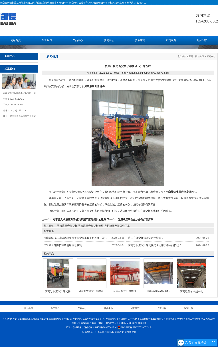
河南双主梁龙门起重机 (91, 291)
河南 (124, 331)
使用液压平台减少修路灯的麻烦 (135, 219)
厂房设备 (171, 40)
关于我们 (47, 40)
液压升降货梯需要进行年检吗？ (146, 237)
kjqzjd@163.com (18, 110)
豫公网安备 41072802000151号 (134, 327)
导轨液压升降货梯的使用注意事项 (63, 245)
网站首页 (16, 40)
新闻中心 (109, 40)
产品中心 (78, 40)
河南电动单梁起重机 (191, 291)
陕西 (134, 331)
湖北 (109, 331)
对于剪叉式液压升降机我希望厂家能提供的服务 (79, 219)
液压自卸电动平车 (59, 2)
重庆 (119, 331)
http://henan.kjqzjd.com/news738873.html (145, 72)
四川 (104, 331)
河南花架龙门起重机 (124, 291)
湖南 (114, 331)
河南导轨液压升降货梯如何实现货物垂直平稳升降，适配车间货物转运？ (84, 237)
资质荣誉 (140, 40)
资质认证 (135, 308)
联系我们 (202, 40)
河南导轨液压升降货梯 (57, 291)
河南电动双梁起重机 (158, 290)
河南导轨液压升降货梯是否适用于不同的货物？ (154, 245)
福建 (99, 331)
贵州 (129, 331)
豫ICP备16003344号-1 (106, 327)
